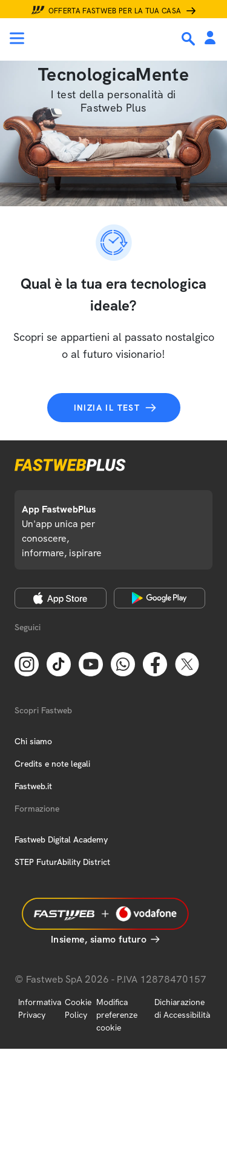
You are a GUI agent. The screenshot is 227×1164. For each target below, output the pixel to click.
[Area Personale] (210, 38)
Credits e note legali (52, 763)
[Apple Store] (61, 598)
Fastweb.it (33, 786)
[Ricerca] (189, 39)
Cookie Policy (78, 1008)
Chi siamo (33, 741)
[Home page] (92, 38)
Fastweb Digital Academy (61, 839)
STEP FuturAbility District (62, 861)
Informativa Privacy (39, 1008)
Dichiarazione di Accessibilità (182, 1008)
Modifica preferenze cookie (116, 1015)
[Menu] (17, 38)
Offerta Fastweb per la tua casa (115, 11)
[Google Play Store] (160, 598)
